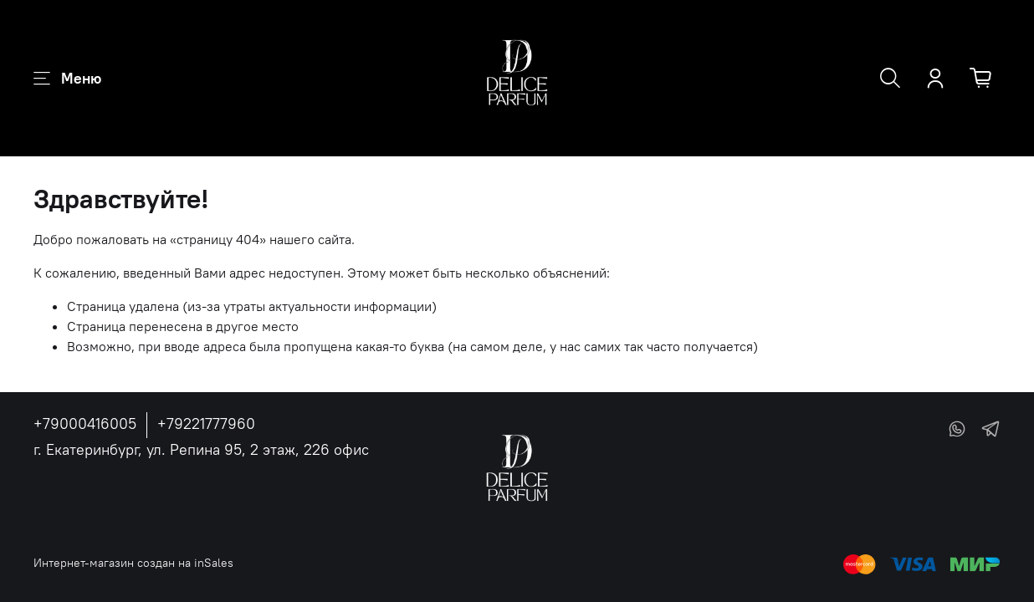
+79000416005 (84, 423)
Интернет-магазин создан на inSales (133, 562)
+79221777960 (206, 423)
